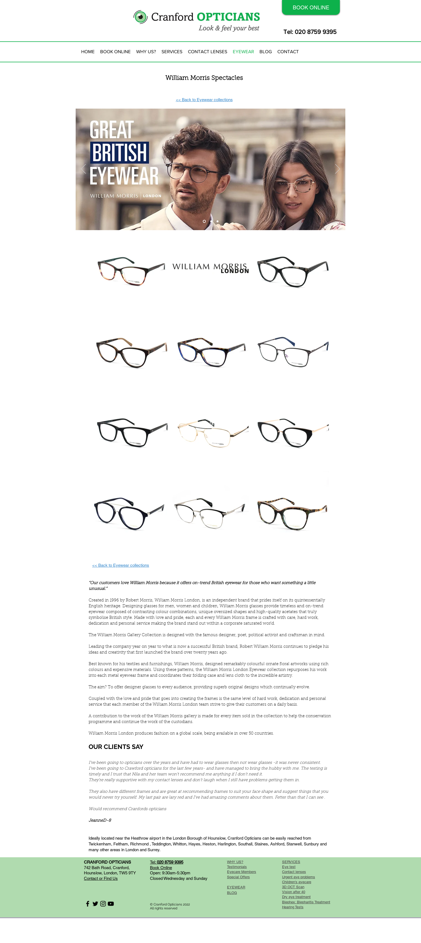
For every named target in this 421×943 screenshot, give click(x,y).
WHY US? (235, 862)
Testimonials (237, 867)
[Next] (337, 169)
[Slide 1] (204, 221)
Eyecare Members (241, 872)
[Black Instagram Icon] (103, 903)
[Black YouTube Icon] (110, 903)
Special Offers (238, 877)
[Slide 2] (211, 221)
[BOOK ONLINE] (311, 7)
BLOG (232, 893)
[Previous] (83, 169)
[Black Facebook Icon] (87, 903)
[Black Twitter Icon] (95, 903)
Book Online (161, 867)
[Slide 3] (217, 221)
